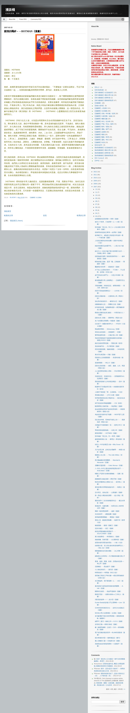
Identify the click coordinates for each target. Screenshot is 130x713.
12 (96, 189)
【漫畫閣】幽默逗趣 (100, 118)
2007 (95, 186)
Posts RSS (23, 19)
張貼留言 (7, 211)
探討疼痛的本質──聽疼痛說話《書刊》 (108, 638)
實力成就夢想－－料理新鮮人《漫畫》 (107, 536)
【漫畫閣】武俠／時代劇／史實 (104, 113)
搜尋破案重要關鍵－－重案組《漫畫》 (107, 517)
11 (96, 192)
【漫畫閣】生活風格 (35, 197)
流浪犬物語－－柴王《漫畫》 (104, 528)
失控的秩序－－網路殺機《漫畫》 (106, 514)
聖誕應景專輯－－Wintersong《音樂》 (107, 329)
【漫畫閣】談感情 (100, 132)
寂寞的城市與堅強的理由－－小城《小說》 (109, 542)
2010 (95, 177)
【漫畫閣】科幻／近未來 (102, 121)
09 (96, 198)
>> (124, 689)
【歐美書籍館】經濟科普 (102, 153)
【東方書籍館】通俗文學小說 (103, 95)
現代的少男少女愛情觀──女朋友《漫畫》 (109, 613)
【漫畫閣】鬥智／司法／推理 (103, 124)
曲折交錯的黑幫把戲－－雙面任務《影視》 (109, 343)
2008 (95, 183)
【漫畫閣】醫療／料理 (101, 137)
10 (96, 195)
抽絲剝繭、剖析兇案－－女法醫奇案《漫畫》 (110, 539)
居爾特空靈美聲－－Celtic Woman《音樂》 (109, 465)
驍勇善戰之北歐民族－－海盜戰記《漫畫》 (109, 406)
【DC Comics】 (99, 158)
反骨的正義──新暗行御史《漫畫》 (106, 624)
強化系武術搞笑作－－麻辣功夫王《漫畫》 (109, 301)
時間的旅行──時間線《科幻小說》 (106, 572)
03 (96, 216)
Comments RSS (36, 19)
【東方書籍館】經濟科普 (102, 98)
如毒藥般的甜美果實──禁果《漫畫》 (107, 219)
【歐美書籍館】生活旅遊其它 (103, 147)
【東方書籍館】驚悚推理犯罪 (103, 100)
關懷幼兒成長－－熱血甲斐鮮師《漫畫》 (108, 591)
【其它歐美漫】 (99, 90)
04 (96, 213)
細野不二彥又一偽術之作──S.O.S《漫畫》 (109, 621)
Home (4, 19)
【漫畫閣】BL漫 (99, 142)
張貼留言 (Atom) (16, 221)
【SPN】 (97, 160)
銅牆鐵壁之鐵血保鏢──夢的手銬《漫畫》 (109, 479)
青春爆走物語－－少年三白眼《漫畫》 (107, 395)
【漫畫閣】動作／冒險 (101, 126)
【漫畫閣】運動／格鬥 (101, 129)
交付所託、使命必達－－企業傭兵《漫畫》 (109, 492)
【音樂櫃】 (97, 103)
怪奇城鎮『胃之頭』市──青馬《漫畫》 (108, 436)
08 (96, 201)
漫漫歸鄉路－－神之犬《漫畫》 (105, 363)
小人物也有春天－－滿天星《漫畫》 (107, 569)
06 (96, 207)
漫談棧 (10, 9)
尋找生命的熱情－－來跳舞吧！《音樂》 (108, 332)
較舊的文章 (81, 215)
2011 (95, 174)
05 (96, 210)
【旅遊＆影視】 (99, 105)
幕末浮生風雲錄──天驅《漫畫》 (106, 354)
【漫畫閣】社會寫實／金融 (103, 116)
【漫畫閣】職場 (99, 134)
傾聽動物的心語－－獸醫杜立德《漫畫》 (108, 304)
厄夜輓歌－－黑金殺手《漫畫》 (105, 566)
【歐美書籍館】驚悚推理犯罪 (103, 155)
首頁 (45, 215)
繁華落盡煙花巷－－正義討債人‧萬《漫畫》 (109, 335)
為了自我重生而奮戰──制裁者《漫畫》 (108, 321)
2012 (95, 171)
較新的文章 (8, 215)
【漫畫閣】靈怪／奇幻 (101, 139)
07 (96, 204)
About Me (12, 19)
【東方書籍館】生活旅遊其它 (103, 92)
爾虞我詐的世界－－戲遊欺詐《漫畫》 (107, 267)
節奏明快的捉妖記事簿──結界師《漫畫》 (109, 232)
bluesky (13, 197)
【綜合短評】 (98, 145)
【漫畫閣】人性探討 (100, 108)
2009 (95, 180)
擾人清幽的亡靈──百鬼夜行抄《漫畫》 (108, 641)
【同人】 (97, 87)
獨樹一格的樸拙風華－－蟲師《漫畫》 (107, 511)
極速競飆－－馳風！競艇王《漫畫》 (107, 525)
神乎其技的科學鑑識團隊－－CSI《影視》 (109, 403)
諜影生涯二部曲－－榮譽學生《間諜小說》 (109, 318)
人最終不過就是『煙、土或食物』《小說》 (109, 392)
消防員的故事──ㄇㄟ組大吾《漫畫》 (107, 599)
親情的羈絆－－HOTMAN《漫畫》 (106, 433)
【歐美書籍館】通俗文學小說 (103, 150)
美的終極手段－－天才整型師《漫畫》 (107, 346)
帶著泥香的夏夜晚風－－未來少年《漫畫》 (109, 430)
